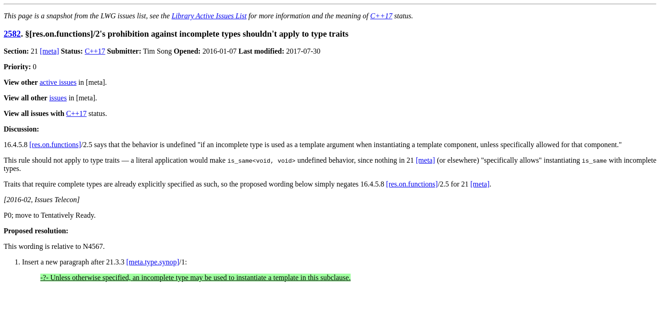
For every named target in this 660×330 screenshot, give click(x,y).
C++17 (381, 16)
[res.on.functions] (55, 144)
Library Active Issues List (209, 16)
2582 (12, 33)
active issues (58, 82)
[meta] (49, 51)
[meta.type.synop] (152, 262)
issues (57, 98)
